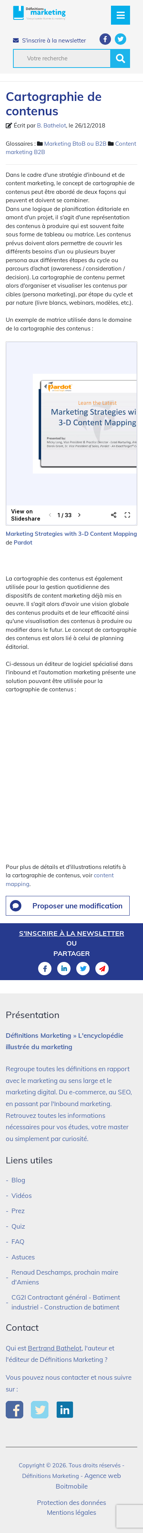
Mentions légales (71, 1512)
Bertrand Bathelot (55, 1348)
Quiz (18, 1226)
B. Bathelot (51, 125)
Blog (18, 1180)
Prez (18, 1211)
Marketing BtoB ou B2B (75, 143)
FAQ (17, 1241)
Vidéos (21, 1195)
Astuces (23, 1257)
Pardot (23, 542)
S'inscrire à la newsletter (49, 40)
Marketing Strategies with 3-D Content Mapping (71, 533)
